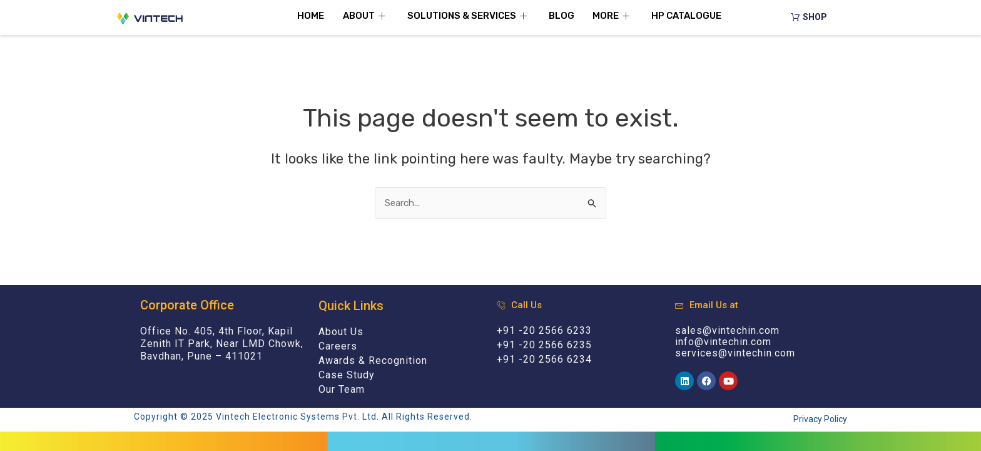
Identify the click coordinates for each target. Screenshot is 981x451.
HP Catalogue (687, 15)
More (613, 15)
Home (310, 15)
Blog (561, 15)
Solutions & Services (468, 15)
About (366, 15)
